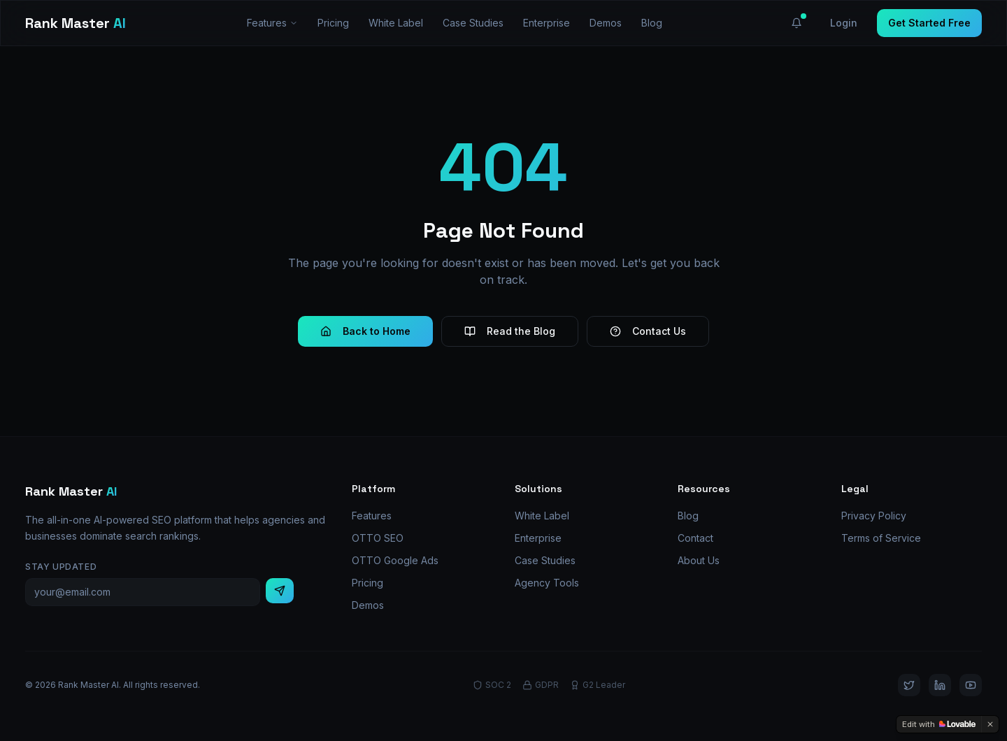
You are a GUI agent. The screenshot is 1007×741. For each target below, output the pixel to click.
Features (272, 23)
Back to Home (365, 331)
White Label (396, 23)
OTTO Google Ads (395, 560)
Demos (606, 23)
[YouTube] (970, 685)
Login (843, 23)
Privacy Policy (873, 515)
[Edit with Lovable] (939, 724)
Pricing (333, 23)
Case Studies (473, 23)
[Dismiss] (990, 724)
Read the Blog (509, 331)
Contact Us (648, 331)
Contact (695, 538)
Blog (651, 23)
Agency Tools (547, 583)
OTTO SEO (377, 538)
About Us (699, 560)
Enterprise (546, 23)
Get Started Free (929, 23)
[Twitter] (909, 685)
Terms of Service (881, 538)
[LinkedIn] (940, 685)
